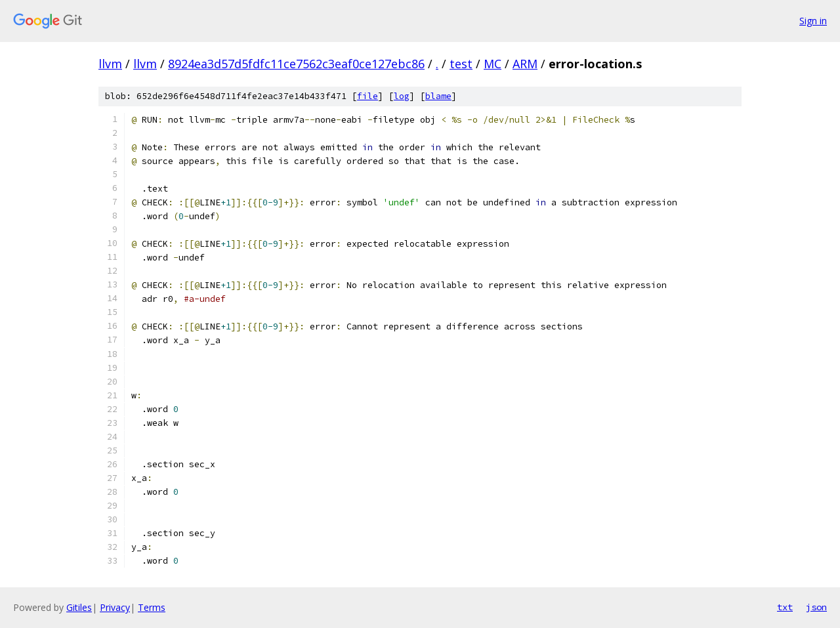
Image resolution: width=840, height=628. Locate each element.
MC (492, 64)
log (402, 96)
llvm (110, 64)
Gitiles (79, 607)
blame (438, 96)
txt (785, 607)
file (367, 96)
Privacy (115, 607)
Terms (151, 607)
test (461, 64)
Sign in (813, 20)
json (816, 607)
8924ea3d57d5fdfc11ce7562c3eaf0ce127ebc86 (296, 64)
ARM (525, 64)
